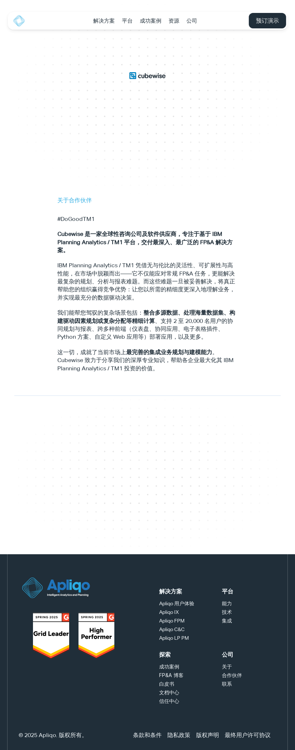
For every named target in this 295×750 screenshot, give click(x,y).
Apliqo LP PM (174, 638)
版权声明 (207, 735)
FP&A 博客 (171, 675)
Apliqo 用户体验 (176, 603)
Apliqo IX (169, 612)
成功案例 (169, 666)
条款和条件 (147, 735)
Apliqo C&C (172, 629)
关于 (227, 666)
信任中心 (169, 701)
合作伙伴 (232, 675)
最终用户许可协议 (248, 735)
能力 (227, 603)
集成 (227, 620)
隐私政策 (178, 735)
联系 (227, 684)
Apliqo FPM (172, 621)
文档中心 (169, 692)
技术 (227, 612)
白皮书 (166, 684)
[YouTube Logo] (108, 587)
